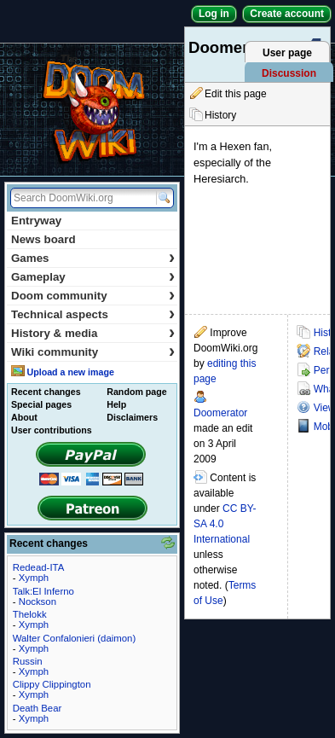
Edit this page (236, 94)
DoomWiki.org (92, 110)
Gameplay (93, 277)
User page (287, 53)
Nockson (37, 601)
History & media (93, 333)
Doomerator (220, 413)
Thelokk (30, 614)
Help (116, 404)
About (24, 417)
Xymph (34, 577)
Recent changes (46, 391)
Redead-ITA (39, 567)
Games (93, 258)
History (220, 115)
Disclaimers (132, 417)
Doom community (93, 296)
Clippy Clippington (52, 684)
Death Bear (37, 708)
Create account (287, 14)
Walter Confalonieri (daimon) (74, 638)
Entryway (36, 220)
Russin (28, 661)
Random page (136, 391)
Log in (214, 14)
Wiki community (93, 352)
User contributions (51, 430)
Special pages (41, 404)
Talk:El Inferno (43, 591)
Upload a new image (69, 372)
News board (43, 239)
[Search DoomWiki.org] (81, 198)
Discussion (289, 73)
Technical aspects (93, 314)
